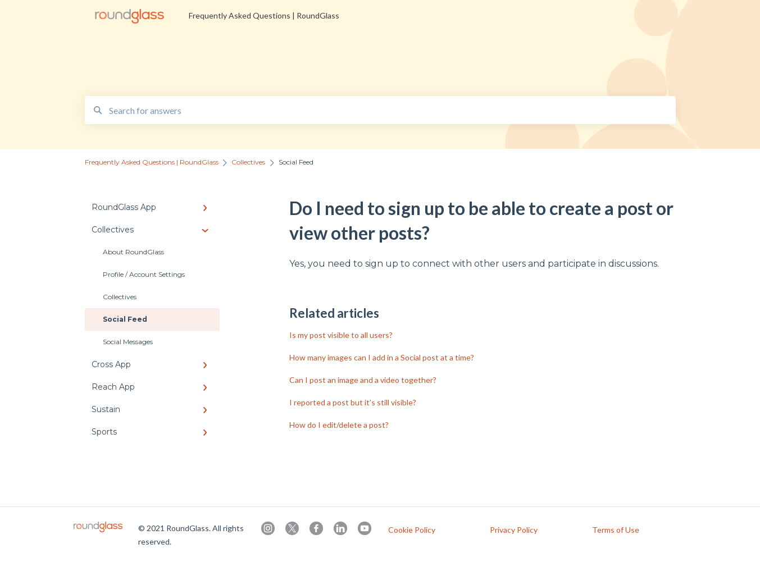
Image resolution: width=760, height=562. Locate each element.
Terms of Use (615, 530)
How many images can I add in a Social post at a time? (381, 357)
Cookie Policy (411, 530)
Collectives (119, 297)
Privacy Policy (514, 530)
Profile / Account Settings (144, 274)
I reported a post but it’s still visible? (352, 402)
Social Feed (125, 319)
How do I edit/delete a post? (339, 425)
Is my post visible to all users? (341, 335)
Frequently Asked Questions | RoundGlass (264, 15)
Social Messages (128, 341)
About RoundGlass (133, 252)
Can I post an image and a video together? (362, 380)
